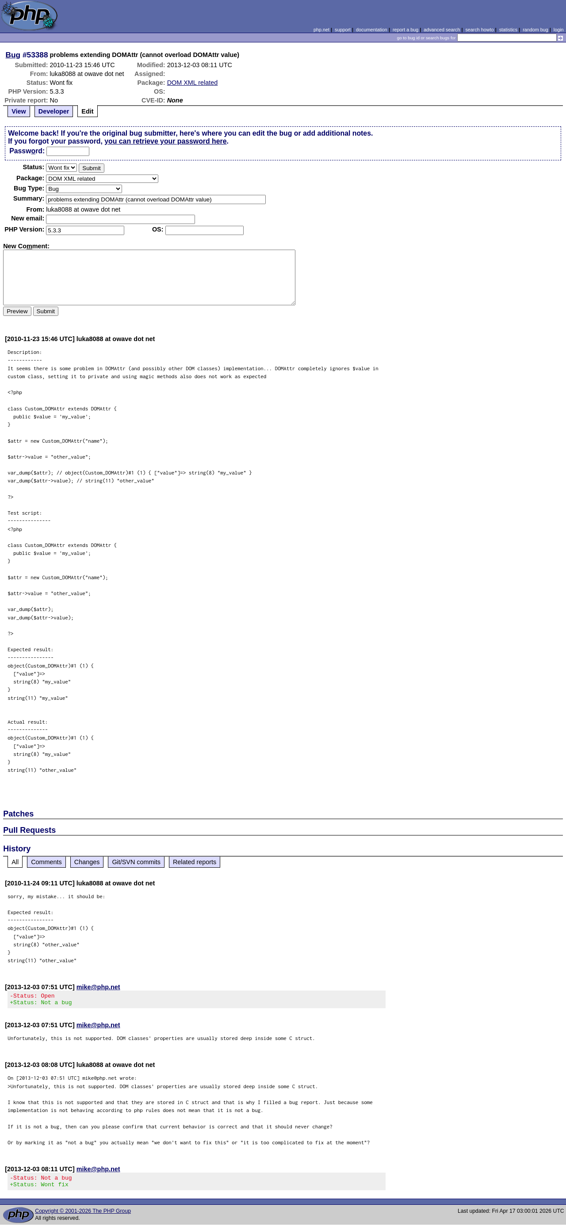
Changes (87, 862)
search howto (479, 29)
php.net (321, 29)
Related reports (194, 862)
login (559, 29)
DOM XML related (192, 82)
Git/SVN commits (136, 862)
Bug (13, 54)
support (343, 29)
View (18, 111)
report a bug (405, 29)
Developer (53, 111)
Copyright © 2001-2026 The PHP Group (83, 1216)
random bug (535, 29)
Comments (46, 862)
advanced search (442, 29)
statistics (508, 29)
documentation (371, 29)
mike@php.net (98, 987)
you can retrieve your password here (165, 141)
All (15, 862)
